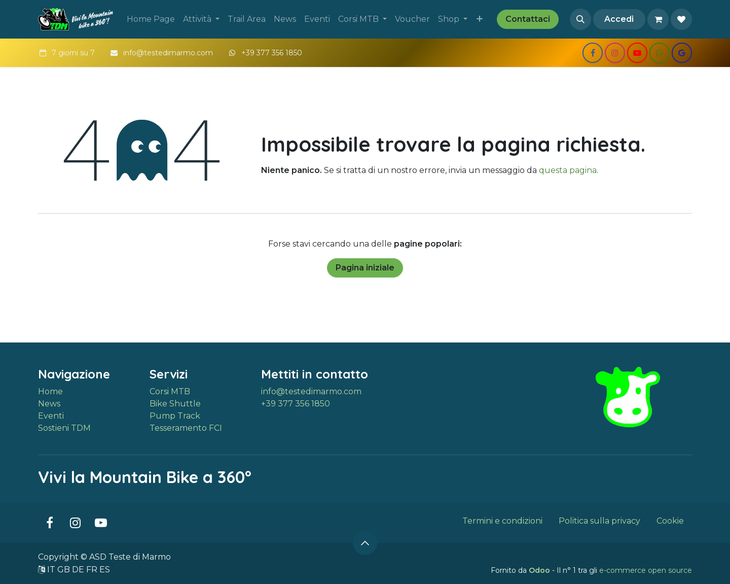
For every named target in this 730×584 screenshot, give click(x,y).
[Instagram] (615, 53)
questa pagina (568, 170)
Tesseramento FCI (186, 428)
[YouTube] (637, 53)
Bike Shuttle (175, 403)
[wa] (659, 53)
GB (64, 569)
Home (50, 391)
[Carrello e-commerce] (658, 19)
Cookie (670, 521)
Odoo (540, 570)
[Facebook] (592, 53)
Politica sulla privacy (599, 521)
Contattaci (527, 19)
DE (79, 569)
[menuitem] (151, 19)
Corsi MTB (170, 391)
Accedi (619, 19)
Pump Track (175, 416)
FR (92, 569)
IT (52, 569)
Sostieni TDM (64, 428)
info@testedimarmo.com (311, 391)
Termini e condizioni (502, 521)
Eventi (51, 416)
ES (104, 569)
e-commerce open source (645, 570)
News (49, 403)
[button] (580, 19)
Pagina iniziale (365, 267)
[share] (682, 53)
